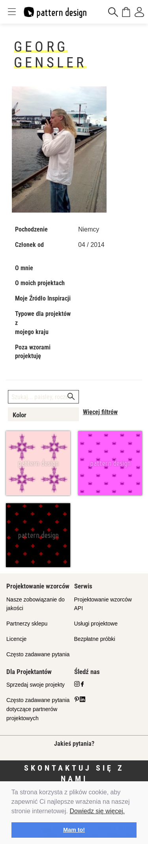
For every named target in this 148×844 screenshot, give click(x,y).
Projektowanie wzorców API (103, 604)
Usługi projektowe (96, 623)
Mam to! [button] (74, 830)
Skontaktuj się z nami (74, 773)
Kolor (19, 415)
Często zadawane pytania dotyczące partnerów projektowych (37, 709)
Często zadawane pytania (37, 654)
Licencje (16, 639)
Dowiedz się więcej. (97, 811)
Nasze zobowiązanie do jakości (35, 604)
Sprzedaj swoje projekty (35, 685)
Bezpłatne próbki (94, 639)
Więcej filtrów (100, 412)
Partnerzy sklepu (26, 623)
